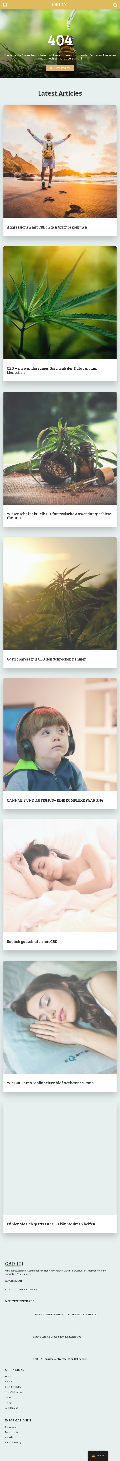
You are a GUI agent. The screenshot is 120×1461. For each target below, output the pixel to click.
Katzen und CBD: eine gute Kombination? (58, 1336)
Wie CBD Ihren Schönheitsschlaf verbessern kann (50, 1082)
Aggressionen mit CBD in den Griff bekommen (47, 227)
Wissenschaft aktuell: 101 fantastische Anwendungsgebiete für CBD (59, 515)
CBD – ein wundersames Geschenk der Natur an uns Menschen (52, 370)
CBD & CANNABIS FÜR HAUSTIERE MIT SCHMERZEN (65, 1314)
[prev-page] (5, 1244)
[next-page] (11, 1244)
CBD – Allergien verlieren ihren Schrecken (60, 1359)
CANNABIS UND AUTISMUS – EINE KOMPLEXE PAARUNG (55, 800)
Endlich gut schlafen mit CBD (32, 941)
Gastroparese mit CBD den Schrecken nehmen (47, 659)
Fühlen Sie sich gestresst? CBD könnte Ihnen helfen (51, 1223)
